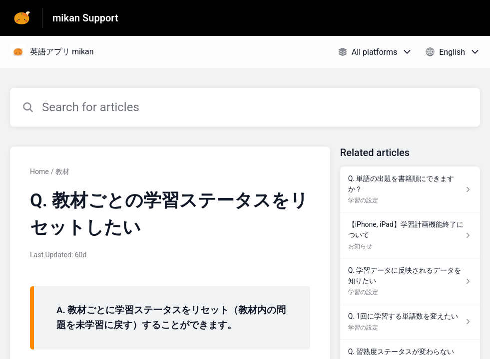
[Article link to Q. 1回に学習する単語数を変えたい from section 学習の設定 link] (410, 322)
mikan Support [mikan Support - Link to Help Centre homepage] (85, 18)
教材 (62, 172)
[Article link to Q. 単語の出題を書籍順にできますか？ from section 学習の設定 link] (410, 189)
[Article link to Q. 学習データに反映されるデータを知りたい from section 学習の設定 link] (410, 281)
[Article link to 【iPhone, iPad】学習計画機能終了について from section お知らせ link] (410, 235)
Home (39, 172)
